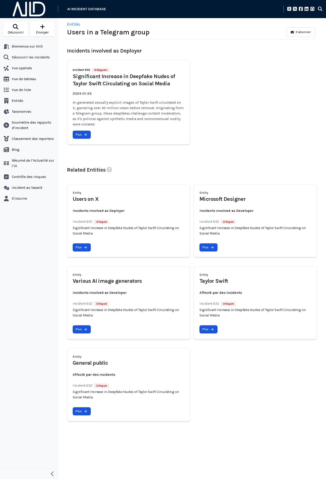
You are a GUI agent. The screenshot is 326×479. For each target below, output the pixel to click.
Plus (81, 135)
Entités (73, 24)
